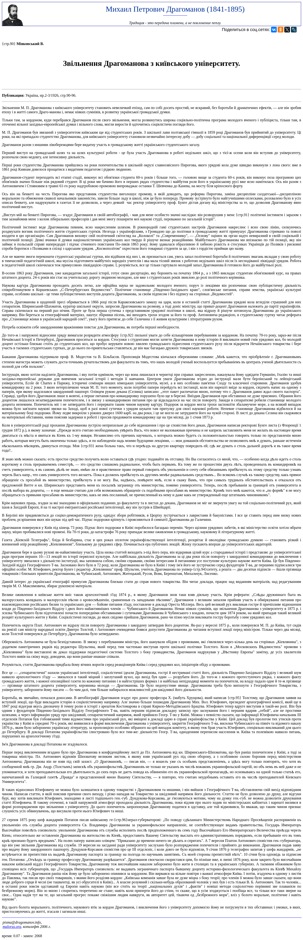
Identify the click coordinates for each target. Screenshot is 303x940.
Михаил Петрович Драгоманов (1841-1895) (175, 9)
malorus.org (12, 927)
